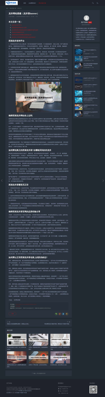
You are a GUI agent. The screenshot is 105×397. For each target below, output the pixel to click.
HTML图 (25, 392)
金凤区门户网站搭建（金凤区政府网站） (85, 37)
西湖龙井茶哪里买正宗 (18, 32)
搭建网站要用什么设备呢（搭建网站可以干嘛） (87, 32)
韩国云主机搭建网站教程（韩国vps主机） (18, 324)
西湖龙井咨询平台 (17, 25)
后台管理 (8, 392)
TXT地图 (21, 392)
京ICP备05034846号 (27, 390)
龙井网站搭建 (17, 300)
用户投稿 (18, 306)
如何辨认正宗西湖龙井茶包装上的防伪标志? (24, 37)
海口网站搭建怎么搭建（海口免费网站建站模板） (87, 28)
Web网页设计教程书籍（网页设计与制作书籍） (57, 324)
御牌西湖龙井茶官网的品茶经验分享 (21, 35)
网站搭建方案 (42, 3)
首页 (24, 3)
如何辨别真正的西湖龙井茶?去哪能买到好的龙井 (25, 30)
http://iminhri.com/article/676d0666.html (26, 304)
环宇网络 (21, 390)
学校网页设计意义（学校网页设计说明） (85, 39)
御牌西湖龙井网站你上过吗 (19, 27)
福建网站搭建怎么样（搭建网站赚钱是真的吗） (87, 35)
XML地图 (17, 392)
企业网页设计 (32, 3)
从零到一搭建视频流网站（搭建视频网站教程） (87, 30)
